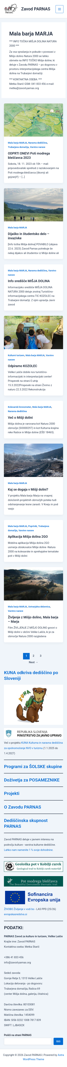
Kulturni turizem (16, 355)
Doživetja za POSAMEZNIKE (31, 780)
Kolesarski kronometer (19, 407)
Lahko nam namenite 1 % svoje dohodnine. (28, 850)
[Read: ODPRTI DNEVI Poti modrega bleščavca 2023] (33, 119)
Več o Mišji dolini (20, 417)
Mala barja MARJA (17, 142)
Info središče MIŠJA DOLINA (29, 281)
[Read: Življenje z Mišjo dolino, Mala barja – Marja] (33, 583)
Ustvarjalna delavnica (39, 606)
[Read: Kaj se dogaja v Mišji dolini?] (33, 460)
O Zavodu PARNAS (22, 807)
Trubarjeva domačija (18, 147)
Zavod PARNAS (35, 8)
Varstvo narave (37, 147)
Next (33, 662)
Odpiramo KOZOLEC (22, 366)
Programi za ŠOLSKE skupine (33, 766)
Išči (58, 1041)
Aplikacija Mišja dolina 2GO (28, 536)
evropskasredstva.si (15, 914)
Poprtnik (32, 526)
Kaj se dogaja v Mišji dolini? (28, 489)
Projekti (11, 793)
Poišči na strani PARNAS (17, 1035)
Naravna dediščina (37, 142)
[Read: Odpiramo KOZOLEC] (33, 332)
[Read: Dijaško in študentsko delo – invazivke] (33, 204)
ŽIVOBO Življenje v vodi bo (19, 909)
